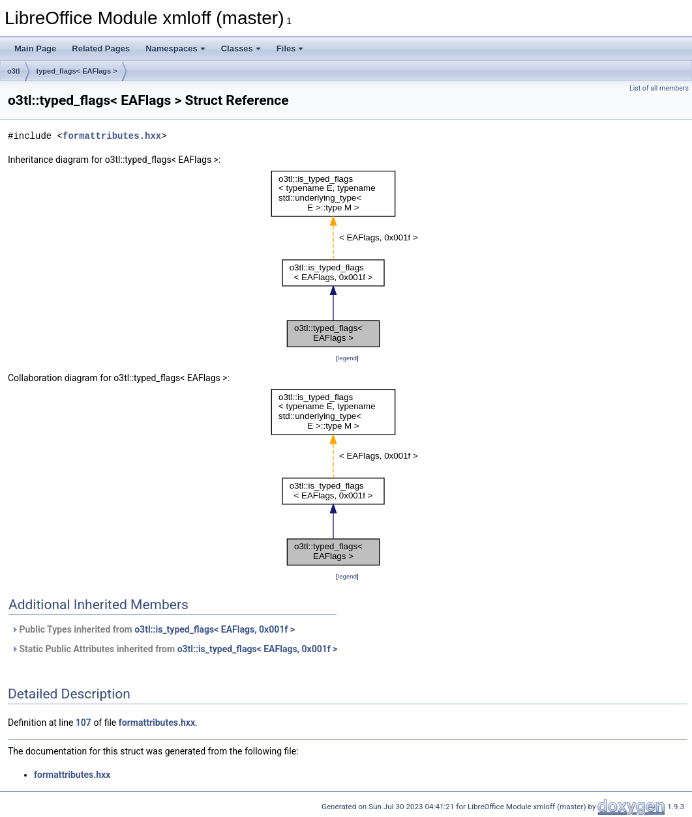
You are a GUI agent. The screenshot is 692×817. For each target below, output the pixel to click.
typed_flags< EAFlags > (77, 71)
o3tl (13, 71)
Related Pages (101, 48)
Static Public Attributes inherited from (174, 649)
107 (83, 722)
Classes (241, 48)
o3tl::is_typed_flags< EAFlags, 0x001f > (214, 629)
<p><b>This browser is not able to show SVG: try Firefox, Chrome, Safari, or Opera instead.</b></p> (347, 259)
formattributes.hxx (112, 136)
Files (290, 48)
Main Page (35, 48)
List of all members (659, 88)
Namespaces (175, 48)
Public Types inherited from (153, 629)
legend (347, 358)
